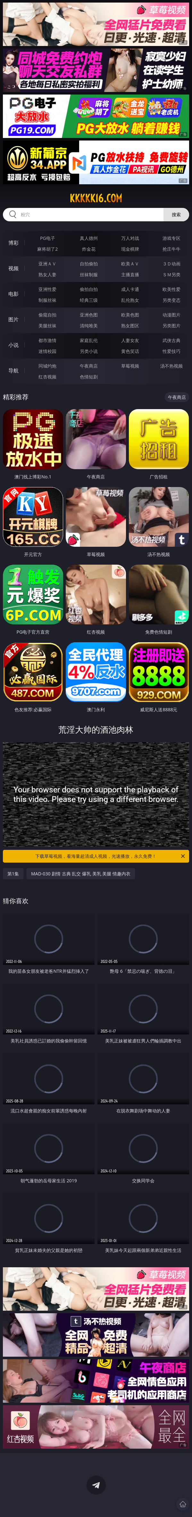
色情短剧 (89, 377)
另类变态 (171, 300)
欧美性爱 (171, 289)
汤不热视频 (171, 366)
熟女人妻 (47, 274)
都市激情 (47, 340)
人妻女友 (130, 340)
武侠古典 (171, 340)
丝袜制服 (89, 274)
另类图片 (171, 326)
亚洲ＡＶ (47, 264)
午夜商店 (89, 366)
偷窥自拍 (47, 315)
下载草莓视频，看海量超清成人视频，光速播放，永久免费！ (110, 856)
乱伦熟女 (130, 300)
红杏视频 (47, 377)
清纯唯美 (89, 326)
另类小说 (89, 351)
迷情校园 (47, 351)
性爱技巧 (171, 351)
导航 (13, 370)
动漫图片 (171, 315)
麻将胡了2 (47, 249)
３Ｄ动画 (171, 264)
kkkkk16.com (96, 198)
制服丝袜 (47, 300)
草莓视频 (130, 366)
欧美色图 (130, 315)
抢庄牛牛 (171, 249)
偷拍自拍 (89, 289)
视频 (13, 268)
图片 (13, 319)
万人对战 (130, 238)
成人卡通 (130, 289)
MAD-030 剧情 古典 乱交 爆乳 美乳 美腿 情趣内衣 (80, 874)
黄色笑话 (130, 351)
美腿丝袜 (47, 326)
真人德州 (89, 238)
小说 (13, 344)
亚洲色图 (89, 315)
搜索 (176, 214)
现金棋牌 (130, 249)
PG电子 (47, 238)
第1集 (13, 874)
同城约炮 (47, 366)
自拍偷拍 (89, 264)
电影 (13, 293)
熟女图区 (130, 326)
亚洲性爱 (47, 289)
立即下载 (141, 1503)
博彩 (13, 242)
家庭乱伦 (89, 340)
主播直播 (130, 274)
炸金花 (89, 249)
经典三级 (89, 300)
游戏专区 (171, 238)
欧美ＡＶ (130, 264)
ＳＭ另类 (171, 274)
